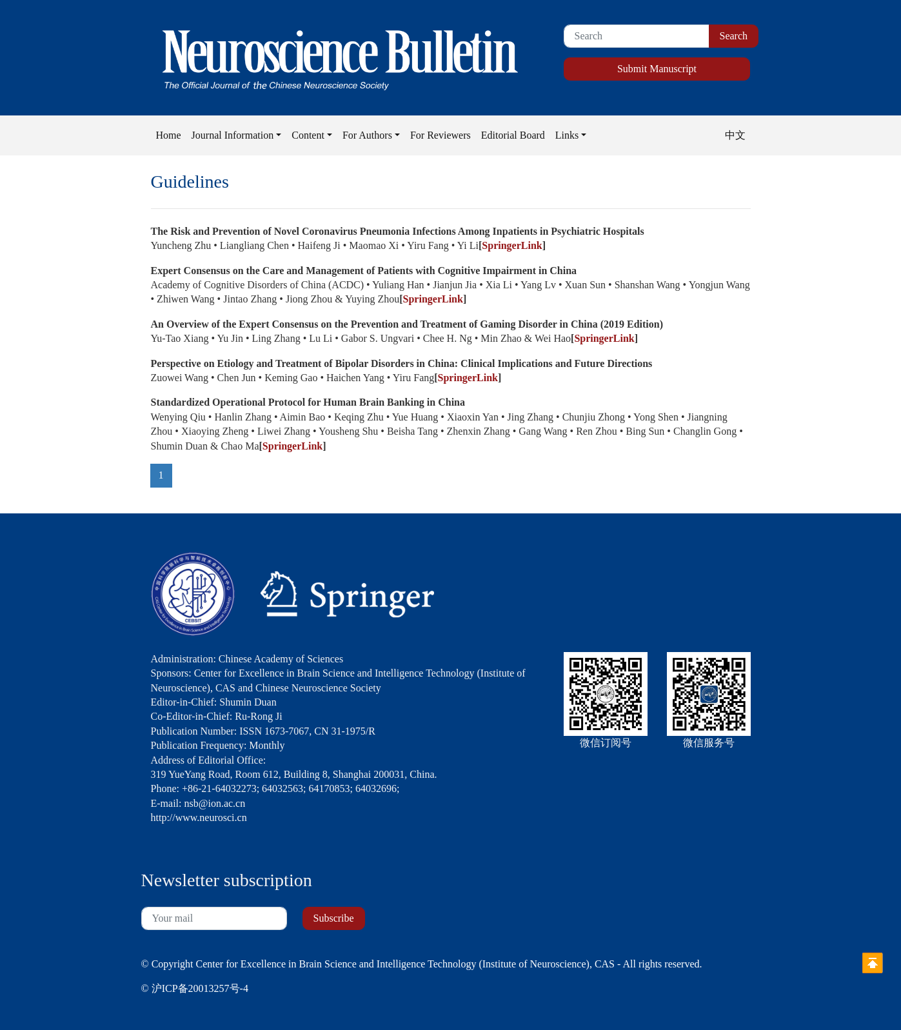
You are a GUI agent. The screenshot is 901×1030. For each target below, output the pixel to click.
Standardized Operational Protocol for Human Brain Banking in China (308, 402)
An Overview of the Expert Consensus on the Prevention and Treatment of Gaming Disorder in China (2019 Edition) (407, 324)
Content (308, 135)
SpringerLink (512, 245)
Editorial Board (513, 135)
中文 (735, 135)
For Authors (367, 135)
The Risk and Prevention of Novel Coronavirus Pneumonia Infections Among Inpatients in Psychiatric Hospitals (397, 231)
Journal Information (233, 135)
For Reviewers (440, 135)
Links (567, 135)
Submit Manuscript (657, 68)
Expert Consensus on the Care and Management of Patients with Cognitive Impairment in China (364, 270)
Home (168, 135)
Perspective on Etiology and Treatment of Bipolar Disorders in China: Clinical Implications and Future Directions (402, 363)
